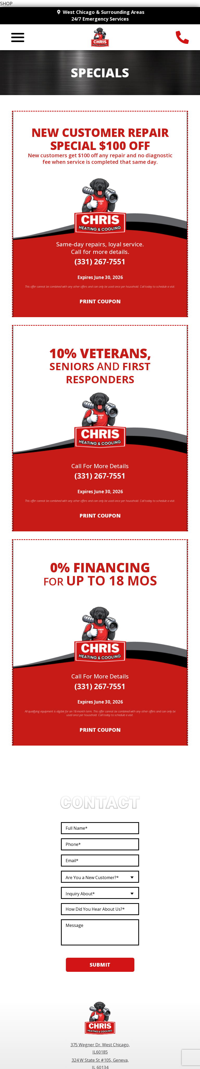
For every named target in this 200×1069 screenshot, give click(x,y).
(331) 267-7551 (100, 261)
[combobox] (100, 877)
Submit (100, 964)
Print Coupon (100, 301)
